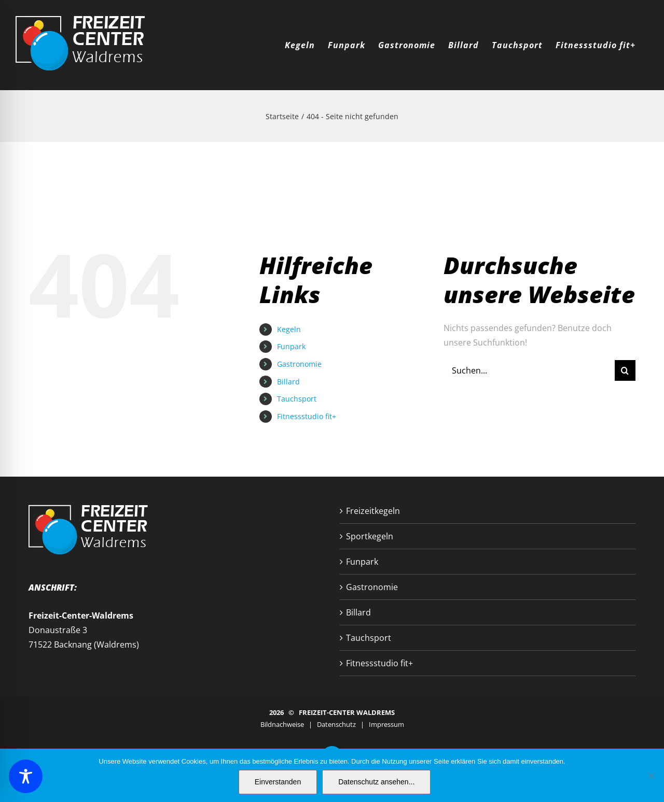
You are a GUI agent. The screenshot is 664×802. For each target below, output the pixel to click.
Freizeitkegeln (373, 511)
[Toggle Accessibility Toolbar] (26, 776)
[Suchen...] (529, 370)
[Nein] (651, 775)
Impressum (386, 724)
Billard (288, 381)
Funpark (291, 346)
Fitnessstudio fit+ (306, 416)
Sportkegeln (369, 536)
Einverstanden (278, 782)
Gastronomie (299, 364)
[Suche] (625, 370)
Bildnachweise (282, 724)
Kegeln (289, 329)
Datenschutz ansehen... (376, 782)
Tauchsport (296, 399)
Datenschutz (336, 724)
